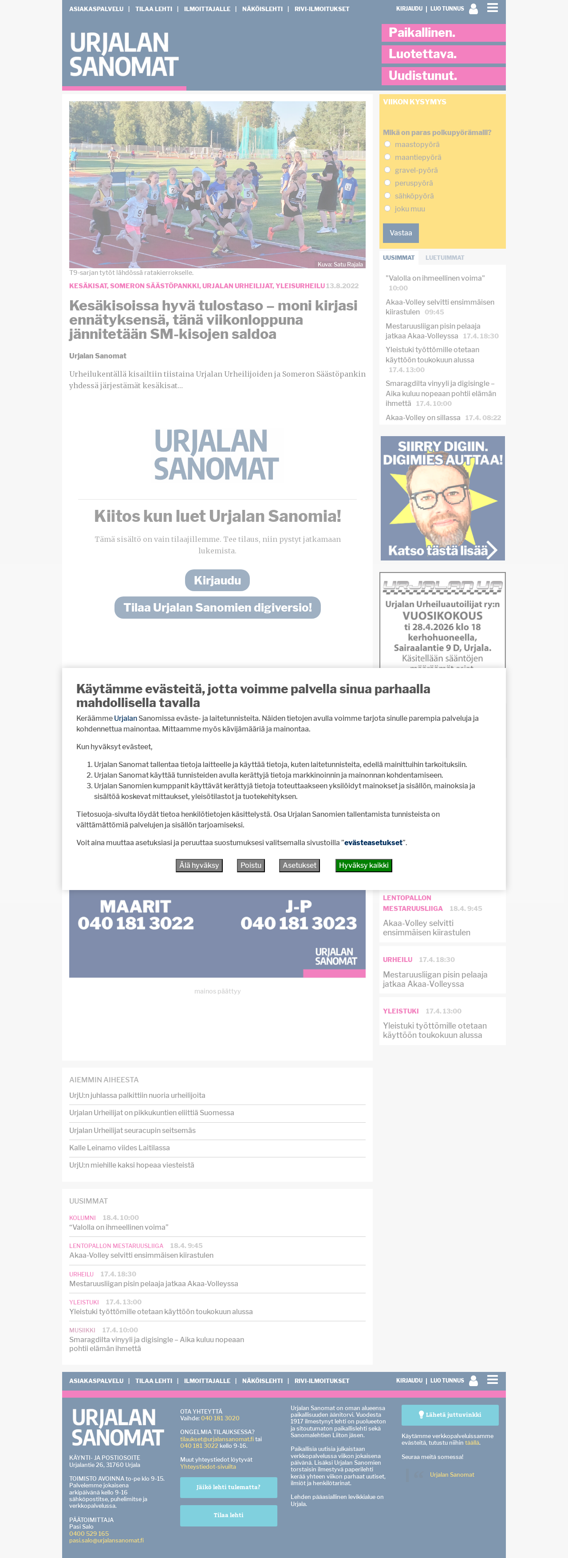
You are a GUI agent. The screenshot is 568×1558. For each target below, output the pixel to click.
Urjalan (125, 718)
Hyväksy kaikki (364, 865)
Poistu (251, 865)
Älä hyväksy (199, 865)
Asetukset (299, 865)
